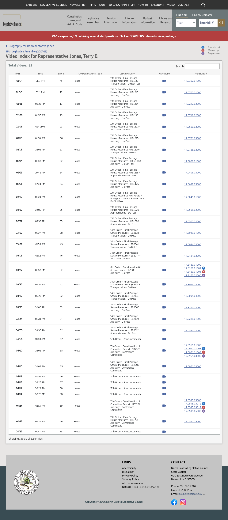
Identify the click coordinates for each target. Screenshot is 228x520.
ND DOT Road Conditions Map (140, 487)
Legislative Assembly (92, 20)
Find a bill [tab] (181, 15)
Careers (31, 4)
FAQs (102, 4)
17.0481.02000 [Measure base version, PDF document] (192, 255)
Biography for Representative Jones (30, 46)
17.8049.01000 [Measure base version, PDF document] (192, 232)
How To (143, 4)
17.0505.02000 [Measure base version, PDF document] (192, 209)
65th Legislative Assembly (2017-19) (26, 51)
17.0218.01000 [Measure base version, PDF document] (192, 320)
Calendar (157, 4)
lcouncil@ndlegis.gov (191, 493)
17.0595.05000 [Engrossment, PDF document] (194, 415)
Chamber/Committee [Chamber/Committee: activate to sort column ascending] (89, 74)
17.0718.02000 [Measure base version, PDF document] (192, 115)
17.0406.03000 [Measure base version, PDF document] (192, 172)
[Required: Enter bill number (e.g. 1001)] (208, 23)
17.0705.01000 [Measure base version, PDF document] (192, 92)
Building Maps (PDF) (121, 4)
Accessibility (129, 468)
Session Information (111, 20)
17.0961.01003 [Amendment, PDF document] (194, 350)
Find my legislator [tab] (202, 15)
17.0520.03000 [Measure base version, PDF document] (192, 332)
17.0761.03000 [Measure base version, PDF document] (192, 138)
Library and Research (166, 20)
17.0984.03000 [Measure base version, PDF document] (192, 244)
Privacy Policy (130, 475)
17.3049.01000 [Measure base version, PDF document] (192, 197)
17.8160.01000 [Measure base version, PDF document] (192, 264)
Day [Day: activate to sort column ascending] (60, 74)
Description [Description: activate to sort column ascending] (126, 74)
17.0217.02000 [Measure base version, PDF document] (192, 103)
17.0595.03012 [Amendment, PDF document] (194, 407)
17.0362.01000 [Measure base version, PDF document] (192, 80)
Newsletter (78, 4)
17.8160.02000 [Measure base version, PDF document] (192, 309)
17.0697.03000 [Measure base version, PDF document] (192, 184)
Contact (183, 4)
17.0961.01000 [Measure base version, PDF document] (192, 346)
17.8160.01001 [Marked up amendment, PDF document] (194, 272)
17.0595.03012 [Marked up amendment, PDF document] (194, 411)
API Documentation (133, 483)
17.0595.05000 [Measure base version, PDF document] (192, 426)
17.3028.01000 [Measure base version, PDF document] (192, 161)
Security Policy (130, 479)
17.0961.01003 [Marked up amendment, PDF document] (194, 354)
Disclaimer (128, 471)
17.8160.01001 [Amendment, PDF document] (194, 268)
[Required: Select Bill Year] (186, 23)
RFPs (92, 4)
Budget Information (148, 20)
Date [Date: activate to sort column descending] (17, 74)
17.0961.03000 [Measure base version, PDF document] (192, 369)
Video (171, 4)
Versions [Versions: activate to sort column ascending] (200, 74)
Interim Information (129, 20)
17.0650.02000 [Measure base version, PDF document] (192, 126)
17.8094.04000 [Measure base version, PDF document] (192, 286)
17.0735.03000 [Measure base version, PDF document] (192, 149)
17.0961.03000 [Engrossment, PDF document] (194, 358)
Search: (198, 66)
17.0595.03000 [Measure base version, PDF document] (192, 403)
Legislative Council (53, 4)
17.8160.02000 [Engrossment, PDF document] (194, 276)
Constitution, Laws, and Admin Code (74, 20)
